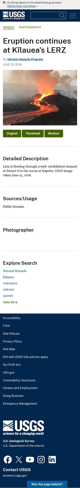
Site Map (9, 349)
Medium (53, 133)
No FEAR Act (12, 364)
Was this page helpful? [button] (47, 484)
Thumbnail (33, 133)
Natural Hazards (14, 271)
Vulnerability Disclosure (19, 380)
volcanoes (10, 283)
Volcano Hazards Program (25, 59)
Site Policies (11, 333)
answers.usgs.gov (15, 475)
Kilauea (8, 277)
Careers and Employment (20, 388)
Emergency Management (20, 403)
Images (8, 27)
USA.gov (9, 372)
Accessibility (11, 318)
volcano (8, 289)
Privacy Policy (12, 341)
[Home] (14, 18)
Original (12, 133)
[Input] (48, 15)
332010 (8, 295)
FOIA (6, 326)
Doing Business (13, 396)
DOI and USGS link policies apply (25, 357)
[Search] (62, 15)
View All (10, 302)
